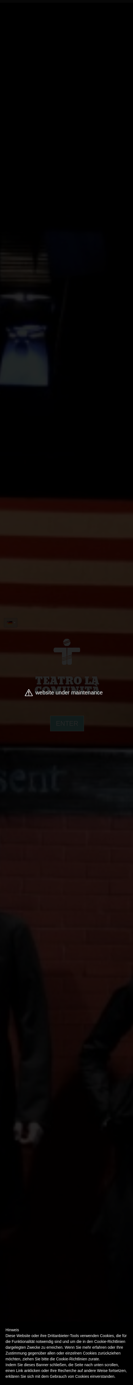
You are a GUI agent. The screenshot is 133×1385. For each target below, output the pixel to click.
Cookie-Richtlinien (71, 1359)
